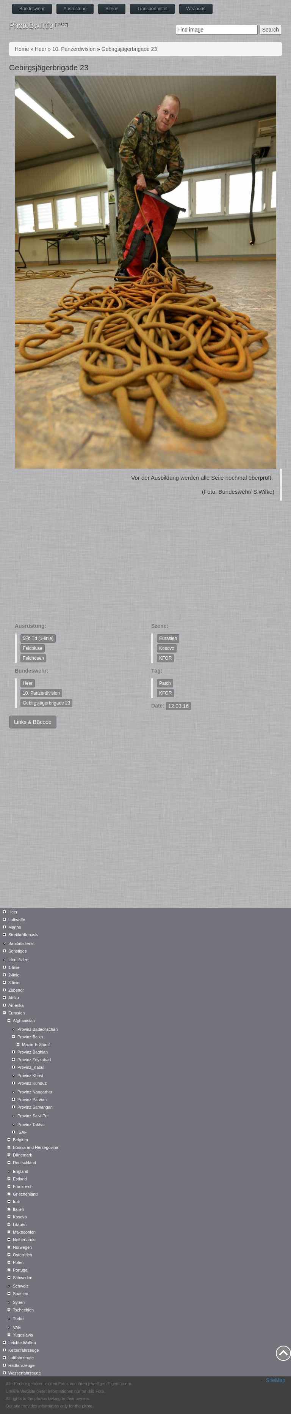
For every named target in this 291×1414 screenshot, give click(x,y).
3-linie (13, 982)
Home (22, 49)
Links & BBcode (33, 722)
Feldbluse (32, 648)
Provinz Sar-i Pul (32, 1116)
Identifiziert (18, 959)
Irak (16, 1201)
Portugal (20, 1270)
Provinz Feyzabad (34, 1059)
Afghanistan (24, 1020)
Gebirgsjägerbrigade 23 (129, 49)
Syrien (19, 1302)
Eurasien (168, 638)
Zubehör (16, 990)
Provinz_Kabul (30, 1067)
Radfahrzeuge (21, 1365)
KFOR (165, 658)
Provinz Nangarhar (34, 1092)
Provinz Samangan (35, 1107)
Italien (18, 1209)
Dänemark (22, 1155)
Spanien (20, 1293)
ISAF (22, 1132)
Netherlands (24, 1239)
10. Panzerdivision (73, 49)
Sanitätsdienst (21, 943)
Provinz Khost (30, 1075)
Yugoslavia (23, 1335)
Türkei (19, 1318)
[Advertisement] (145, 565)
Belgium (20, 1140)
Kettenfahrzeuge (23, 1350)
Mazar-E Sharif (36, 1044)
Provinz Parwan (32, 1099)
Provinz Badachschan (37, 1029)
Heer (40, 49)
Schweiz (20, 1286)
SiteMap (275, 1380)
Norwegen (22, 1247)
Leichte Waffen (22, 1342)
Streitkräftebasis (23, 934)
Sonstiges (17, 951)
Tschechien (23, 1310)
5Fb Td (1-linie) (38, 638)
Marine (14, 927)
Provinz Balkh (30, 1037)
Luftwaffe (16, 919)
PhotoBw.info (31, 25)
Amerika (15, 1005)
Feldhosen (33, 658)
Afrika (13, 997)
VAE (17, 1327)
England (20, 1171)
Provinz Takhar (31, 1124)
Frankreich (23, 1186)
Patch (165, 683)
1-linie (13, 967)
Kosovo (166, 648)
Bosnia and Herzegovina (35, 1147)
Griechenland (25, 1194)
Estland (20, 1179)
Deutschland (24, 1162)
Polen (18, 1262)
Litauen (20, 1224)
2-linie (13, 975)
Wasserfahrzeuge (24, 1373)
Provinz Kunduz (32, 1083)
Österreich (22, 1255)
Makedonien (24, 1232)
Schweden (22, 1277)
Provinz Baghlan (32, 1052)
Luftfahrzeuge (21, 1358)
